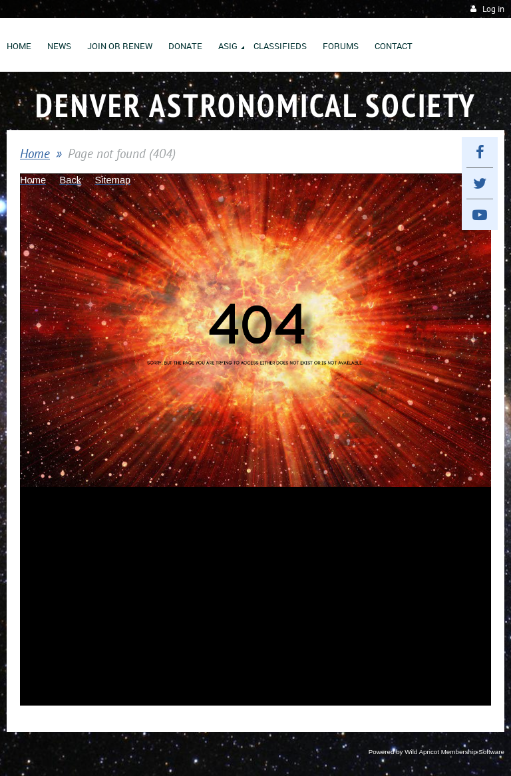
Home (35, 153)
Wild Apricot (422, 751)
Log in (493, 9)
